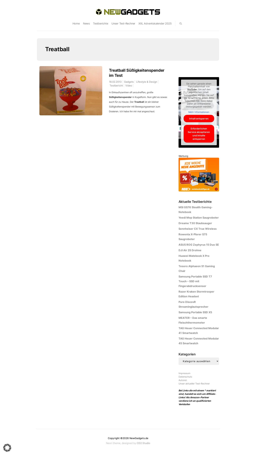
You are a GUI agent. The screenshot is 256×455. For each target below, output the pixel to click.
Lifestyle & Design (146, 81)
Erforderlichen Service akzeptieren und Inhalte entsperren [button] (199, 133)
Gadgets (129, 81)
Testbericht (116, 85)
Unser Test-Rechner (123, 23)
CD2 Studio (143, 443)
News (86, 23)
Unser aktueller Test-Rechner (194, 383)
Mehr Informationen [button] (198, 112)
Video (128, 85)
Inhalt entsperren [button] (198, 118)
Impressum (184, 373)
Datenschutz (185, 376)
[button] (7, 448)
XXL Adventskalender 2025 (155, 23)
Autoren (183, 380)
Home (76, 23)
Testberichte (100, 23)
